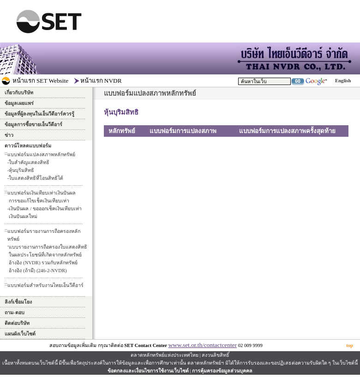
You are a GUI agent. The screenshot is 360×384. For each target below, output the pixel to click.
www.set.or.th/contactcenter (202, 344)
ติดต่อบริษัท (17, 323)
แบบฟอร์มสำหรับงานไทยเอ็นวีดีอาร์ (45, 285)
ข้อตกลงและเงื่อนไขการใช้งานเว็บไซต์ (148, 370)
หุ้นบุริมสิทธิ (21, 170)
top (349, 345)
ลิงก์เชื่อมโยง (18, 302)
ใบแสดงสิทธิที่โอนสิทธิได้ (36, 178)
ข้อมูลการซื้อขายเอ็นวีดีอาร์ (33, 124)
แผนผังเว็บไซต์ (20, 333)
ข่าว (9, 135)
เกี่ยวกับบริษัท (19, 92)
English (343, 80)
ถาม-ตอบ (14, 312)
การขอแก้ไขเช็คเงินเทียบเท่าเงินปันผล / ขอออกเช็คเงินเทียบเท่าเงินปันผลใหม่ (45, 208)
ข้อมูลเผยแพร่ (19, 103)
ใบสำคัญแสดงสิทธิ (29, 162)
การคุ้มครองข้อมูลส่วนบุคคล (222, 370)
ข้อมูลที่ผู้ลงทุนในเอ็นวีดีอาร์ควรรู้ (39, 113)
